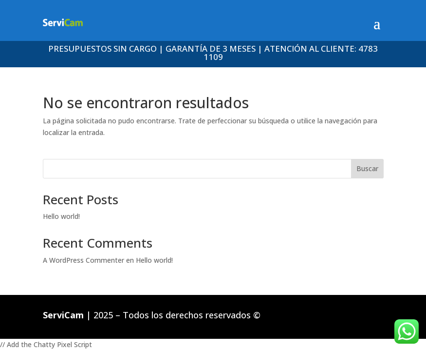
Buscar (367, 168)
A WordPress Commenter (83, 260)
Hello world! (61, 216)
